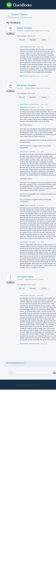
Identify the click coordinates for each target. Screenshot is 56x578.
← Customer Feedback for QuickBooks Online (19, 17)
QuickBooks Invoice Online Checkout (34, 279)
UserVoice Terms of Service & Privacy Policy (28, 384)
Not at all (23, 40)
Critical (45, 40)
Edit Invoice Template (26, 85)
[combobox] (31, 372)
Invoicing (47, 30)
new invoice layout (25, 277)
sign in (23, 363)
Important (34, 40)
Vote (10, 33)
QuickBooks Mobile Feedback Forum (34, 30)
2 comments (20, 30)
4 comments (20, 279)
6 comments (20, 88)
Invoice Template (24, 28)
